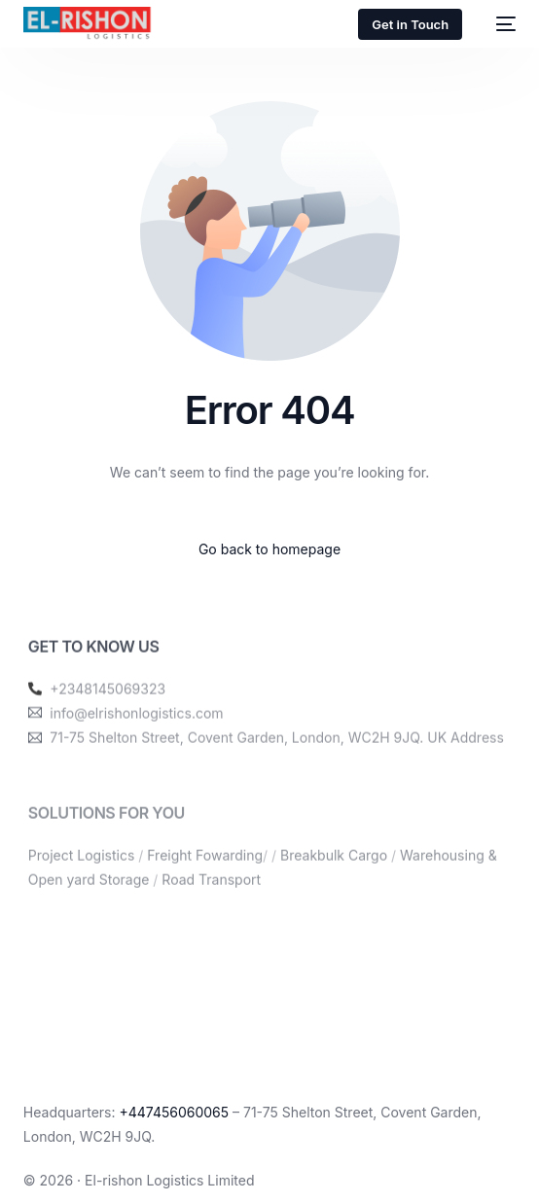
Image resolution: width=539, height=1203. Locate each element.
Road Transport (211, 897)
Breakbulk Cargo (333, 873)
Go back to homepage (269, 549)
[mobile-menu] (499, 24)
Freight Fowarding (205, 873)
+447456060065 (174, 1112)
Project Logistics (81, 873)
